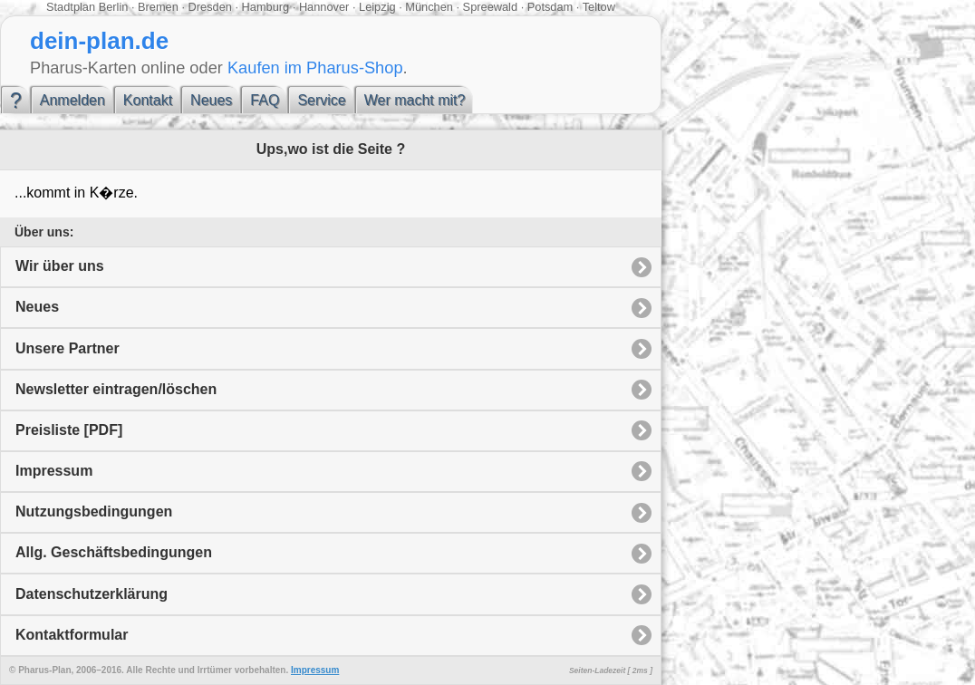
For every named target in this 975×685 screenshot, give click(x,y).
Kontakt (147, 100)
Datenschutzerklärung (91, 594)
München (429, 7)
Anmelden (72, 100)
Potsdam (550, 7)
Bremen (158, 7)
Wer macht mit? (415, 100)
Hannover (324, 7)
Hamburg (266, 7)
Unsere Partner (67, 348)
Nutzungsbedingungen (93, 511)
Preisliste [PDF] (68, 430)
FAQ (264, 100)
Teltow (599, 7)
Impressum (53, 470)
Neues (211, 100)
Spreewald (490, 7)
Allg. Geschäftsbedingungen (113, 552)
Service (321, 100)
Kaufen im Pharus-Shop (315, 67)
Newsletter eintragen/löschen (116, 389)
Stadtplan (70, 7)
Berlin (114, 7)
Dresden (210, 7)
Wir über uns (59, 266)
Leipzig (377, 7)
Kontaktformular (71, 634)
